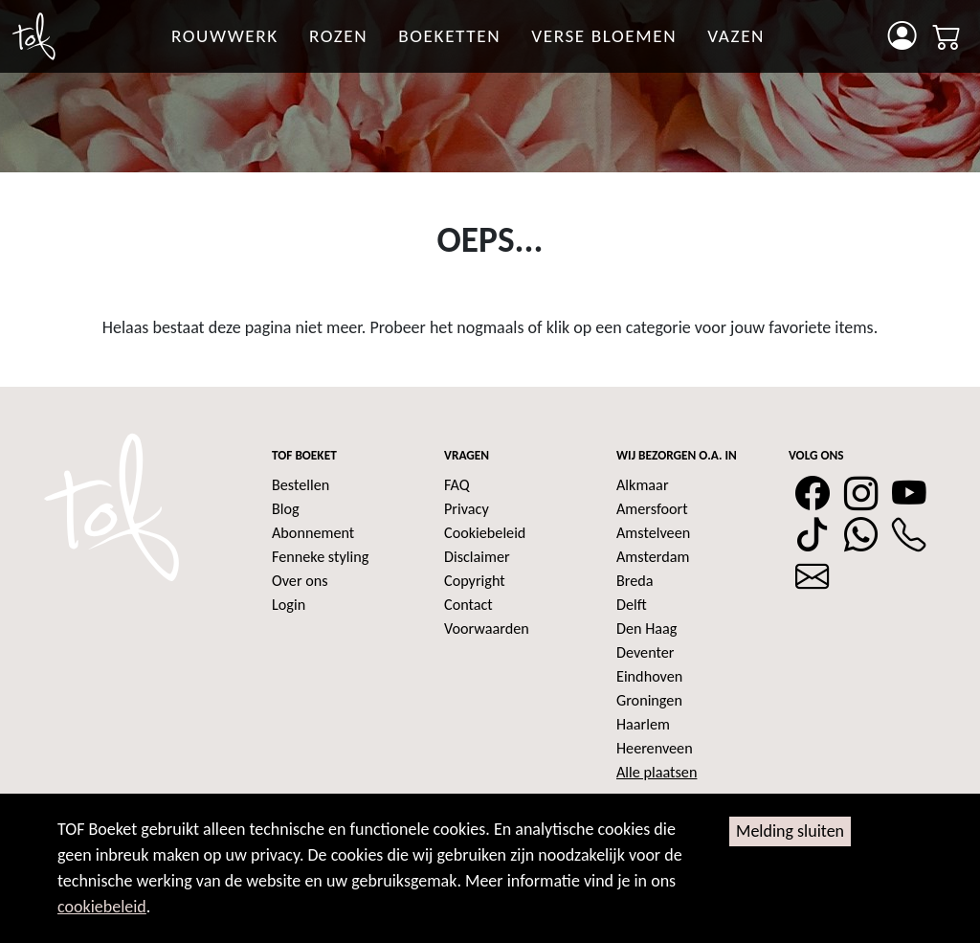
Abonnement (313, 533)
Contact (468, 604)
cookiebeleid (101, 906)
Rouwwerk (224, 36)
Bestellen (300, 485)
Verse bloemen (604, 36)
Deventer (645, 652)
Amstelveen (653, 533)
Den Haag (646, 628)
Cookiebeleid (484, 533)
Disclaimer (477, 557)
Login (288, 604)
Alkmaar (642, 485)
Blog (286, 509)
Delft (631, 604)
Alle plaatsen (656, 772)
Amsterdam (652, 557)
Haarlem (643, 724)
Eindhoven (649, 676)
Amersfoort (652, 509)
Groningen (649, 700)
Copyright (474, 581)
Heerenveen (654, 748)
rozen (338, 36)
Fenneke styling (320, 557)
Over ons (300, 581)
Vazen (736, 36)
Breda (635, 581)
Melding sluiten (790, 831)
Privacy (466, 509)
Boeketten (449, 36)
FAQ (457, 485)
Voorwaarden (486, 628)
